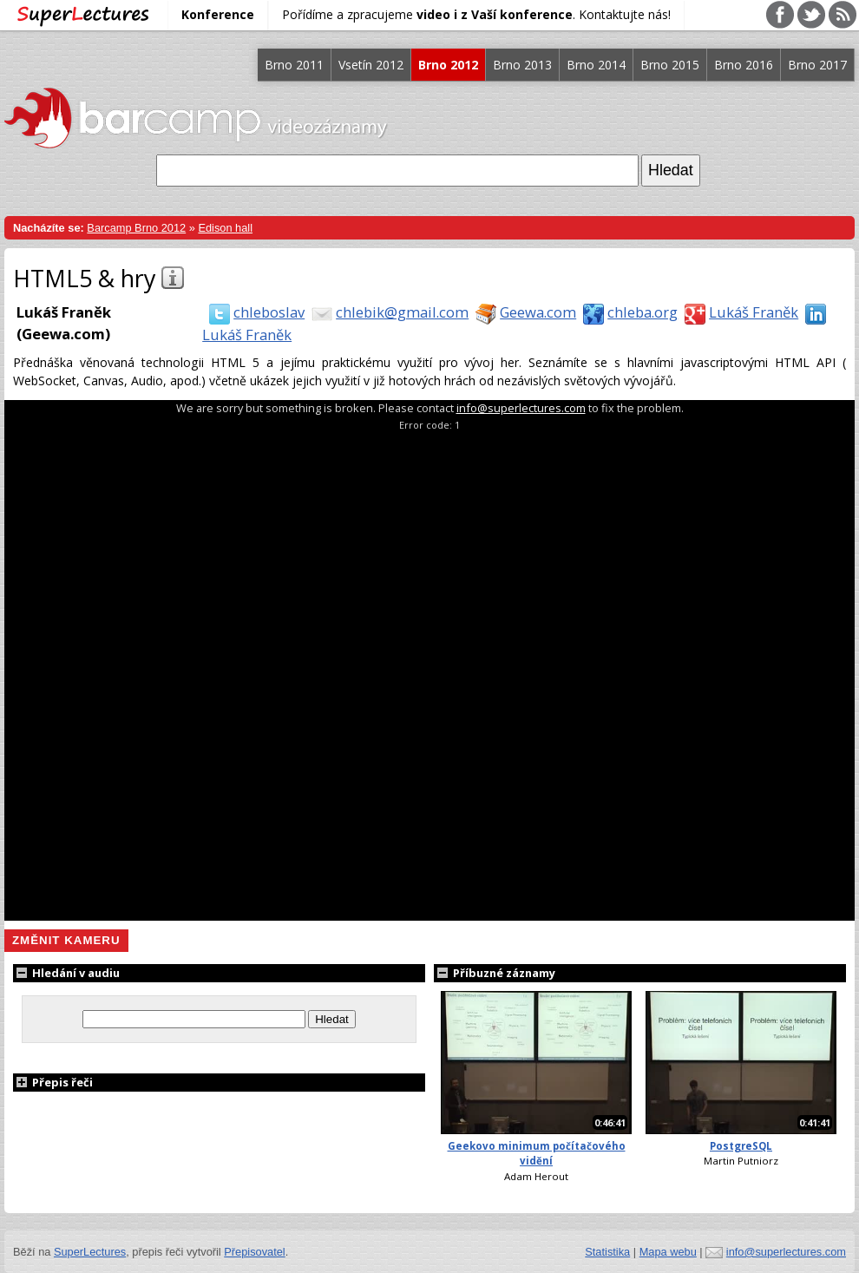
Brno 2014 (596, 64)
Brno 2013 (522, 64)
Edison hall (225, 227)
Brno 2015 (669, 64)
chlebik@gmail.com (387, 312)
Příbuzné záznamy (494, 973)
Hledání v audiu (66, 973)
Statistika (607, 1251)
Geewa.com (522, 312)
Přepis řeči (53, 1082)
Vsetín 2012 (370, 64)
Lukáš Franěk (738, 312)
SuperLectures (90, 1251)
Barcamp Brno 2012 (136, 227)
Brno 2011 (294, 64)
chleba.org (627, 312)
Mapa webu (668, 1251)
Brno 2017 (817, 64)
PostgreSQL (741, 1145)
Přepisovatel (254, 1251)
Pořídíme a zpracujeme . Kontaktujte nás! (476, 14)
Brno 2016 (743, 64)
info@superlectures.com (521, 408)
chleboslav (253, 312)
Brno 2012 (448, 64)
